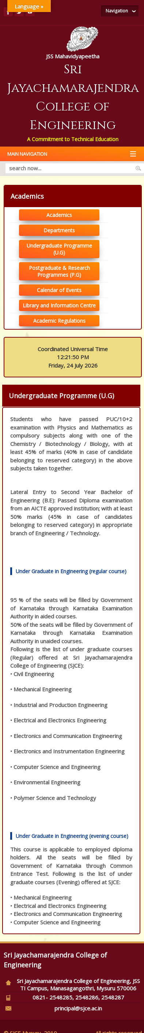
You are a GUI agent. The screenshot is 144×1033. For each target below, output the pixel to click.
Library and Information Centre (59, 305)
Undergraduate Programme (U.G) (59, 249)
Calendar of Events (59, 290)
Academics (59, 214)
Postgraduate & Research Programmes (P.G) (59, 271)
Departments (59, 230)
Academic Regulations (59, 320)
